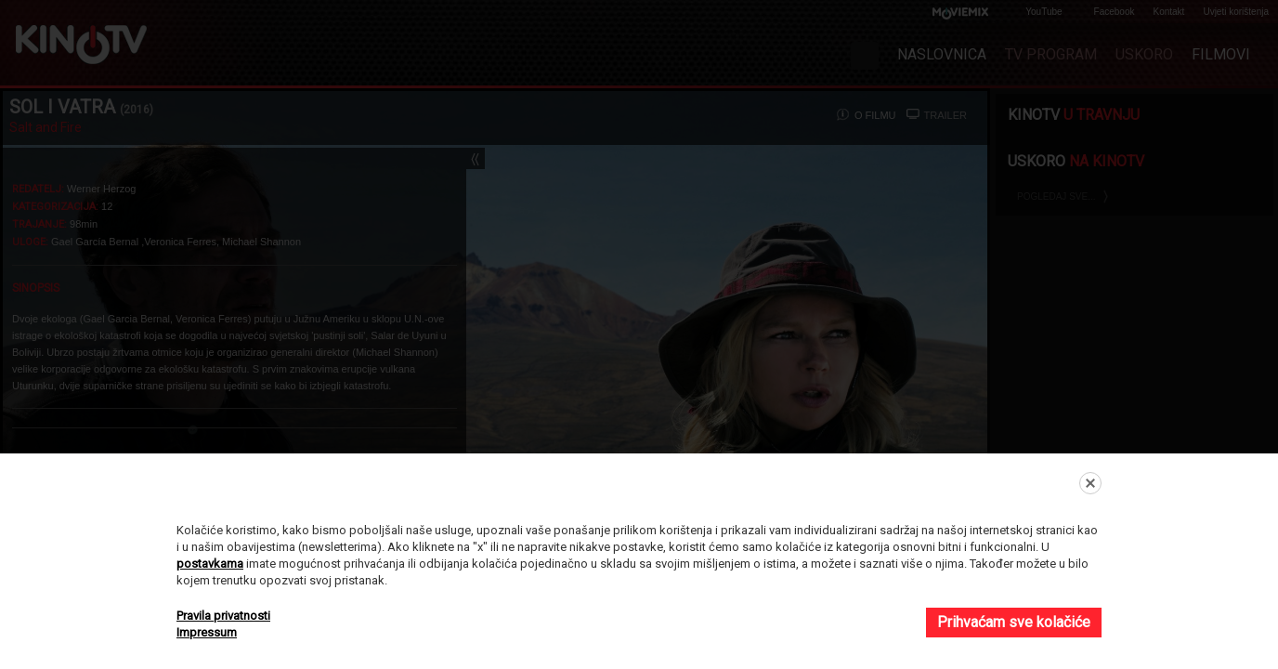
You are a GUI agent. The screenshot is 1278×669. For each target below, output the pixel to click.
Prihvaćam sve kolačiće (1013, 622)
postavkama (209, 564)
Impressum (206, 632)
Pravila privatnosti (223, 616)
